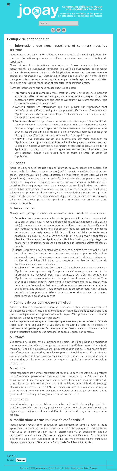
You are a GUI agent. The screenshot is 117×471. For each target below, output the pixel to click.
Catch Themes (90, 468)
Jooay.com (40, 468)
